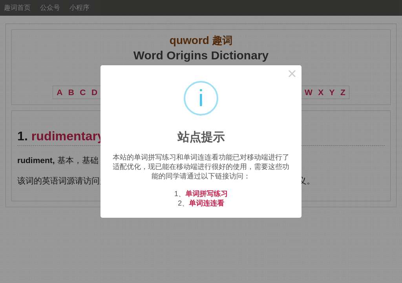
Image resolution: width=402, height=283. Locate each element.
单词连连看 (206, 203)
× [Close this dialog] (292, 74)
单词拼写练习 (206, 194)
